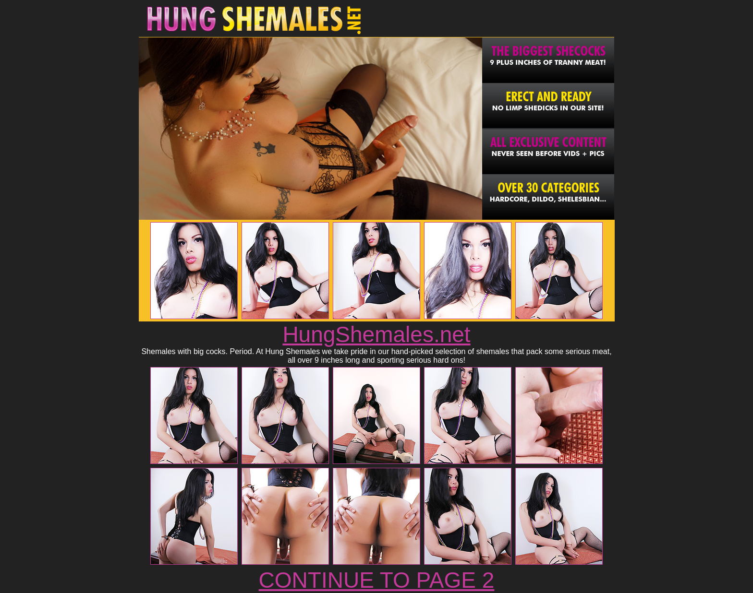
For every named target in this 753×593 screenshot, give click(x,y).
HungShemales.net (376, 334)
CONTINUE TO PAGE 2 (377, 580)
